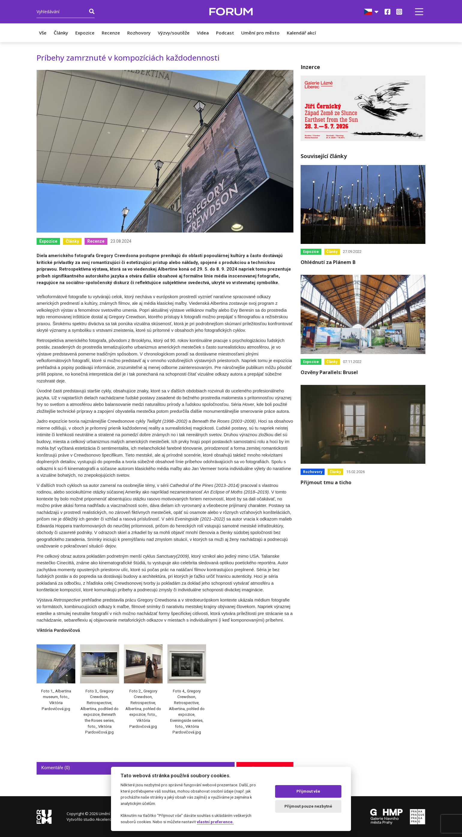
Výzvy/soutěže (174, 33)
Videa (203, 33)
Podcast (225, 33)
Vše (42, 33)
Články (61, 33)
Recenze (111, 33)
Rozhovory (139, 33)
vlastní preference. (215, 821)
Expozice (84, 33)
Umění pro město (260, 33)
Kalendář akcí (301, 33)
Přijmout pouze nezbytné (308, 806)
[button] (419, 12)
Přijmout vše (308, 791)
